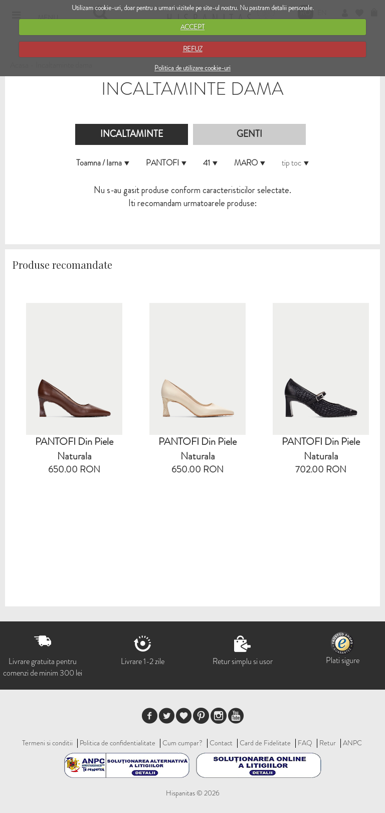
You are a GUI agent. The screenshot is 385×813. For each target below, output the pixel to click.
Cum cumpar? (182, 743)
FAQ (305, 743)
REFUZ (193, 49)
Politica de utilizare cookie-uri (192, 68)
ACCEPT (192, 27)
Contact (221, 743)
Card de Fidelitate (265, 743)
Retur (327, 743)
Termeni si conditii (47, 743)
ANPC (352, 743)
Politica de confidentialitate (117, 743)
